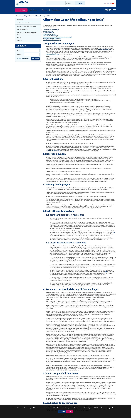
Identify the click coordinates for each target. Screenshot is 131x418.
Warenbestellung (48, 31)
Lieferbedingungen (48, 32)
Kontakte (19, 40)
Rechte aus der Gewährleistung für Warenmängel (57, 37)
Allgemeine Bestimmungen (51, 29)
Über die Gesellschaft (22, 29)
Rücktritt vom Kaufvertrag (50, 35)
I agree (69, 411)
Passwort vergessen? (22, 58)
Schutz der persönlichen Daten (52, 38)
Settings (62, 411)
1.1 (114, 232)
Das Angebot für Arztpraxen (24, 23)
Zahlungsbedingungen (49, 34)
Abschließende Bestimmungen (52, 40)
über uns (44, 10)
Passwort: (19, 54)
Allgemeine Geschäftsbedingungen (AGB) (26, 33)
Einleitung (33, 10)
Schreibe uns (56, 10)
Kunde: (18, 50)
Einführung (19, 19)
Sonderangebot (70, 10)
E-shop (22, 10)
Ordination (19, 16)
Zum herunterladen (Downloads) (26, 26)
